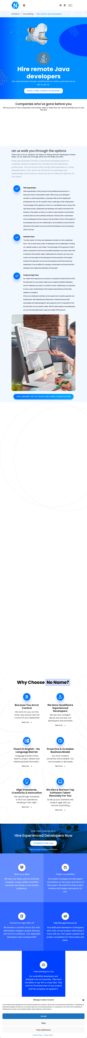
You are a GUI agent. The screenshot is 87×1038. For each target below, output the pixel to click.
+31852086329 (44, 996)
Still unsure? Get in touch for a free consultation (43, 396)
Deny (44, 1023)
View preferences (43, 1030)
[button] (83, 1000)
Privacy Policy (37, 1035)
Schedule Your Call (43, 669)
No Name (15, 14)
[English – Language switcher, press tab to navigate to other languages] (23, 5)
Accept (43, 1016)
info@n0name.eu (43, 992)
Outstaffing (28, 14)
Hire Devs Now (43, 488)
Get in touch (43, 960)
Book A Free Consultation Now (43, 91)
